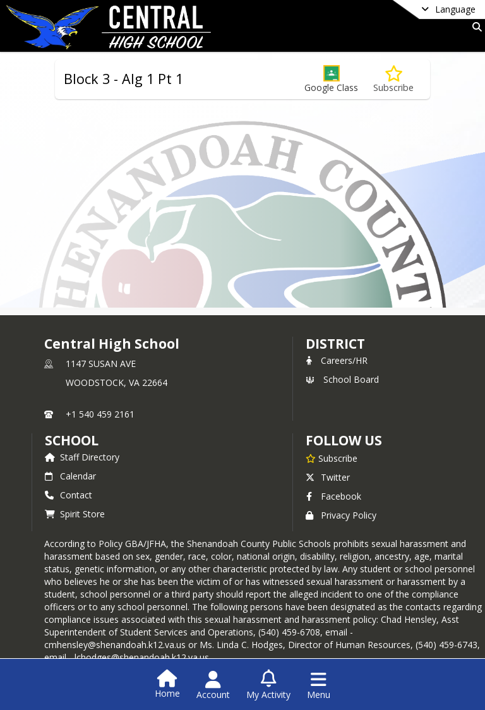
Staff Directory (82, 457)
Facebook (333, 496)
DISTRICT (335, 343)
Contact (68, 495)
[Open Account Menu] (213, 685)
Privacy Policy (341, 515)
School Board (342, 379)
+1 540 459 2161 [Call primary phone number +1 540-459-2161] (100, 414)
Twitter (328, 477)
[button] (331, 79)
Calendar (70, 476)
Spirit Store (75, 514)
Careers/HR (337, 360)
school (72, 440)
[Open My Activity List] (268, 685)
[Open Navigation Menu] (318, 685)
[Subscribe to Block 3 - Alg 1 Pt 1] (393, 79)
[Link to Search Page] (474, 27)
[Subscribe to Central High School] (331, 458)
